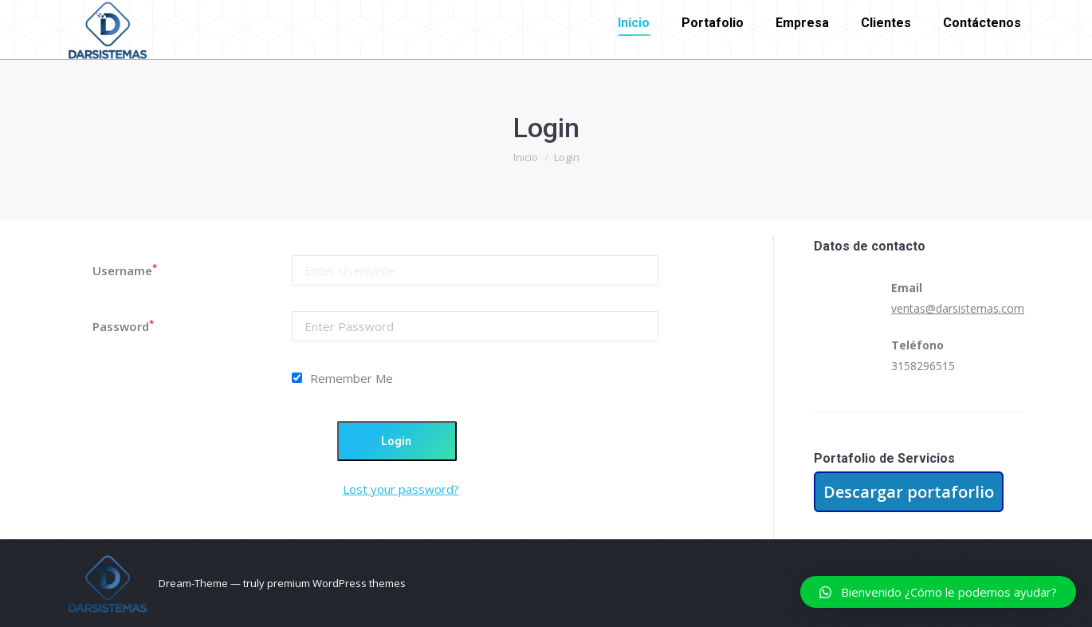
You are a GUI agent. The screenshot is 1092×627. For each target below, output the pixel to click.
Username (124, 270)
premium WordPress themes (336, 583)
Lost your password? (401, 489)
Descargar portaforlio (908, 492)
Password (123, 326)
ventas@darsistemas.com (957, 308)
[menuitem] (634, 23)
